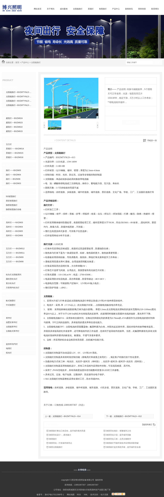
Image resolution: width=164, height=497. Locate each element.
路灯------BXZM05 (13, 170)
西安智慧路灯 (11, 201)
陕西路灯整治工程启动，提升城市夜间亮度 (67, 431)
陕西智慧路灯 (11, 205)
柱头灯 (9, 269)
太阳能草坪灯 (11, 327)
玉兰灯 (9, 144)
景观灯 (91, 9)
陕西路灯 (53, 439)
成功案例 (64, 9)
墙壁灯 (9, 295)
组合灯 (9, 243)
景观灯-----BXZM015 (14, 153)
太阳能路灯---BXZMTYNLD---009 (20, 101)
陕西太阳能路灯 (56, 447)
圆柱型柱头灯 (11, 279)
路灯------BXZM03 (13, 183)
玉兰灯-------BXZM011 (15, 253)
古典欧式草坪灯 (12, 331)
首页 (17, 62)
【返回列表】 (147, 424)
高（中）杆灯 (13, 217)
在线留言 (131, 122)
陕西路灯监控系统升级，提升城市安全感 (123, 447)
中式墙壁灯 (10, 305)
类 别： (112, 110)
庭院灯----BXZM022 (14, 127)
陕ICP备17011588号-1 (54, 494)
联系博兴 (155, 9)
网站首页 (37, 9)
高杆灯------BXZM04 (14, 227)
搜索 (157, 62)
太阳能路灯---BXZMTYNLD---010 (20, 105)
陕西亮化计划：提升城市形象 (118, 435)
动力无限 (104, 494)
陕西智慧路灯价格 (13, 209)
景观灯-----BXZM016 (14, 157)
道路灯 (9, 165)
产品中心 (116, 9)
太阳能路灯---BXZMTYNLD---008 (20, 96)
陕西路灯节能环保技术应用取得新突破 (122, 443)
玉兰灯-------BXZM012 (15, 248)
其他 (8, 339)
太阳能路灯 (77, 9)
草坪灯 (9, 312)
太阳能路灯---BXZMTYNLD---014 (67, 416)
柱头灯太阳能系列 (13, 274)
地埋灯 (9, 348)
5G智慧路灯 (11, 196)
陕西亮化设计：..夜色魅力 (60, 435)
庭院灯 (9, 113)
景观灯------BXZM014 (15, 149)
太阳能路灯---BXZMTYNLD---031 (20, 92)
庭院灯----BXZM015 (14, 131)
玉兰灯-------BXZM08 (15, 261)
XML (86, 494)
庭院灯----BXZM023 (14, 122)
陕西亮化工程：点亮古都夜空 (118, 439)
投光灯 (9, 353)
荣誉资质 (142, 9)
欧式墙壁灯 (10, 301)
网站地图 (70, 494)
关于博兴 (50, 9)
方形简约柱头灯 (12, 288)
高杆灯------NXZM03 (14, 222)
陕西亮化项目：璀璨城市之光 (118, 431)
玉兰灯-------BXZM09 (15, 257)
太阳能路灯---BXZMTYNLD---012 (128, 416)
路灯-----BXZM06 (13, 179)
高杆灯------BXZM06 (14, 235)
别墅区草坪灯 (11, 322)
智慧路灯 (103, 9)
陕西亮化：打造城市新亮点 (60, 443)
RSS (79, 494)
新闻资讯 (129, 9)
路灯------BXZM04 (13, 175)
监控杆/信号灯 (12, 344)
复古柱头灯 (10, 283)
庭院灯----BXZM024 (14, 118)
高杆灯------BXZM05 (14, 231)
